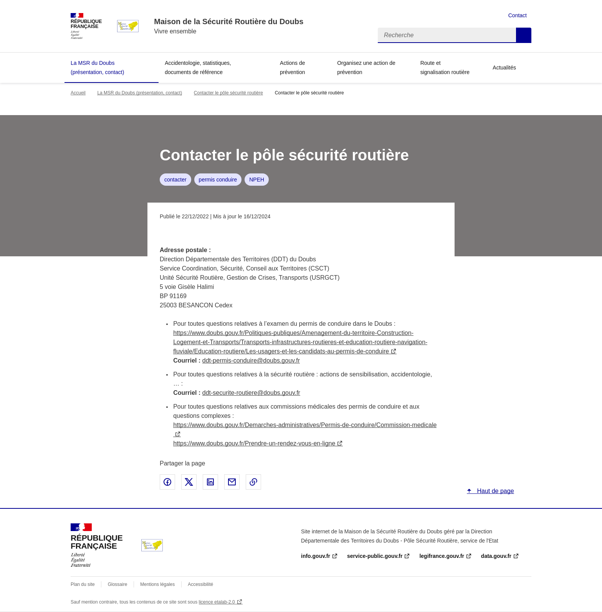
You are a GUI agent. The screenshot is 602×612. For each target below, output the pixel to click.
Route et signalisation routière (445, 67)
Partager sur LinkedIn (210, 482)
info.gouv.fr (315, 556)
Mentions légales (157, 584)
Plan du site (83, 584)
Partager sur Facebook (167, 482)
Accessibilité (200, 584)
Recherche (523, 35)
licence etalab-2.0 (217, 602)
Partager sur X (189, 482)
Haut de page (494, 491)
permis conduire (218, 180)
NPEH (256, 180)
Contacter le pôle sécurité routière (228, 93)
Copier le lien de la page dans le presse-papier (253, 482)
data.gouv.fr (496, 556)
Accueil (78, 93)
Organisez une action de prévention (366, 67)
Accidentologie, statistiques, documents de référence (198, 67)
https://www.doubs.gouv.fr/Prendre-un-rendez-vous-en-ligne (254, 443)
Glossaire (117, 584)
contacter (175, 180)
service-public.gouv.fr (374, 556)
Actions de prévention (292, 67)
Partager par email (232, 482)
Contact (517, 15)
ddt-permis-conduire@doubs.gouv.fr (251, 360)
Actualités (504, 67)
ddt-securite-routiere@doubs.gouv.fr (251, 392)
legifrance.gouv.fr (441, 556)
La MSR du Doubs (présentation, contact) (97, 67)
